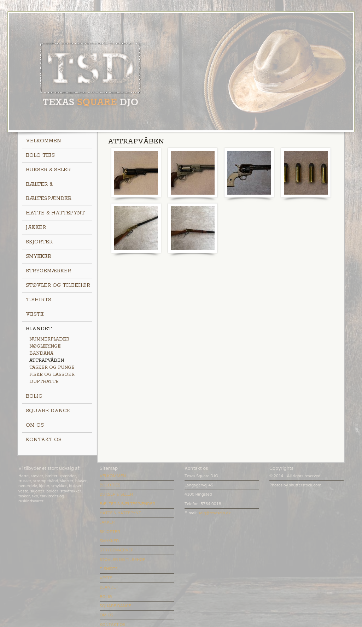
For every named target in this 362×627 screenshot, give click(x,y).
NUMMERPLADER (49, 339)
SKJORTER (39, 242)
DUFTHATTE (44, 381)
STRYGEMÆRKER (48, 271)
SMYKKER (38, 256)
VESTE (35, 314)
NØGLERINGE (45, 346)
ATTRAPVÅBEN (46, 360)
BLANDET (39, 329)
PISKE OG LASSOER (52, 374)
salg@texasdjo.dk (214, 512)
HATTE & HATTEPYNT (55, 213)
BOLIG (34, 396)
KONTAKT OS (44, 440)
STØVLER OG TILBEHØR (58, 285)
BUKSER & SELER (48, 170)
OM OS (35, 425)
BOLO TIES (40, 155)
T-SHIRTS (38, 300)
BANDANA (41, 353)
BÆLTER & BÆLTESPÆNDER (127, 503)
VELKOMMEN (43, 141)
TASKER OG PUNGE (52, 367)
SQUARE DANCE (48, 411)
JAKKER (36, 227)
